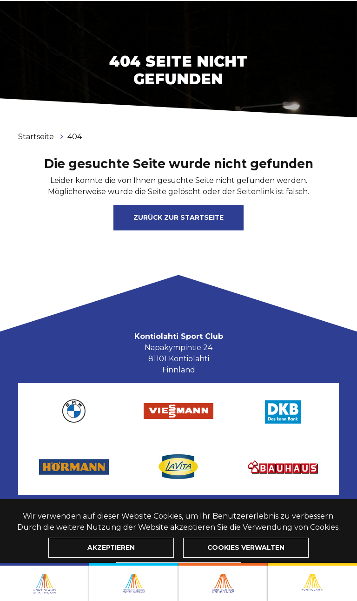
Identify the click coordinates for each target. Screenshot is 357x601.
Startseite (37, 136)
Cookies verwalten (245, 547)
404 (74, 136)
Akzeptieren (111, 547)
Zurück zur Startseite (178, 217)
